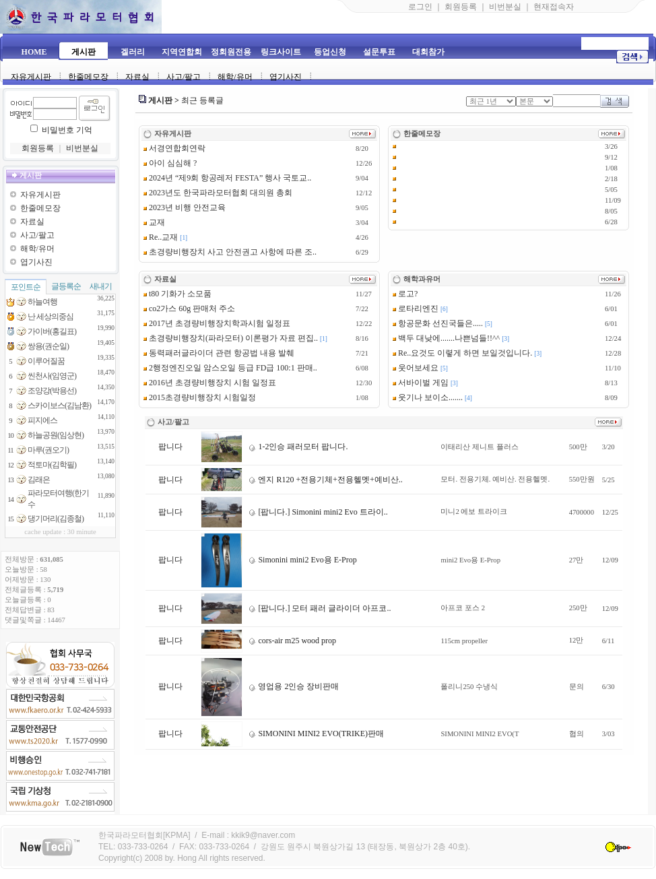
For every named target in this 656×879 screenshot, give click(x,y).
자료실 (137, 77)
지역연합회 (182, 52)
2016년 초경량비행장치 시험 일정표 (209, 382)
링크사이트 (281, 52)
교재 (154, 222)
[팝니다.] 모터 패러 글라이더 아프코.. (320, 608)
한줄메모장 (88, 77)
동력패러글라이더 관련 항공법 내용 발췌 (218, 353)
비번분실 (505, 6)
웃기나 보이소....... (428, 397)
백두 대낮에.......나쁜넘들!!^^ (446, 338)
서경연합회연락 (174, 148)
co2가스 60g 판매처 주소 (189, 308)
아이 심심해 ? (170, 163)
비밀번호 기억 (67, 130)
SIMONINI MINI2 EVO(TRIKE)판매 (316, 733)
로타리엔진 (415, 308)
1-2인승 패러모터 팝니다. (298, 446)
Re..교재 (160, 237)
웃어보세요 (415, 367)
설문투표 (379, 52)
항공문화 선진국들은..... (438, 323)
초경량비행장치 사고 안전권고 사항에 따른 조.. (230, 252)
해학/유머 (235, 77)
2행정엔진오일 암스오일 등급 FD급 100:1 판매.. (230, 367)
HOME (34, 52)
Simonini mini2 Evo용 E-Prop (302, 559)
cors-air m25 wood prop (292, 640)
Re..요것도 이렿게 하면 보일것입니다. (462, 353)
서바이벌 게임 (421, 382)
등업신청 (330, 52)
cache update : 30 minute (60, 531)
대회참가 (428, 52)
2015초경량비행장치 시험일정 (199, 397)
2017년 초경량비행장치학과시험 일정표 (216, 323)
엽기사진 (285, 77)
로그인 (420, 6)
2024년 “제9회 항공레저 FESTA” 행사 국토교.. (227, 178)
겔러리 (133, 52)
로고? (405, 293)
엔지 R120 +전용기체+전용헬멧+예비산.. (325, 479)
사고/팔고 (183, 77)
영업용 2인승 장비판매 (294, 686)
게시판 (83, 52)
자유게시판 (31, 77)
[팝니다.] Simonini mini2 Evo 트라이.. (318, 512)
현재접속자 (553, 6)
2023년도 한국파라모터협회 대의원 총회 (217, 192)
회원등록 (461, 6)
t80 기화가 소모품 (177, 293)
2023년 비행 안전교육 (184, 207)
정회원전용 (231, 52)
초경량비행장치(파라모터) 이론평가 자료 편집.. (230, 338)
